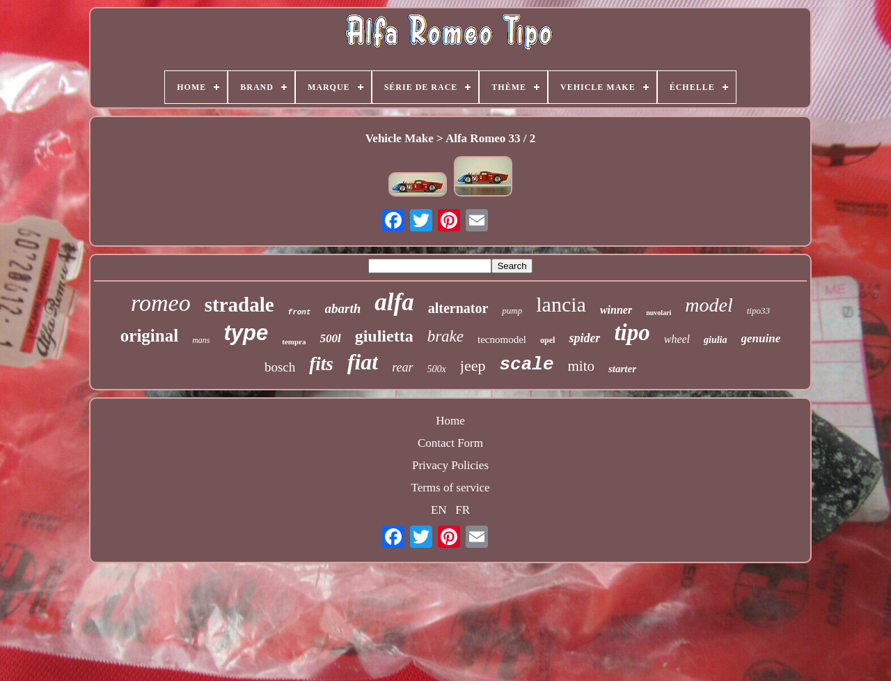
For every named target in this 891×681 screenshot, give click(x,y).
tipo (631, 332)
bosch (280, 367)
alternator (458, 308)
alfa (393, 302)
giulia (715, 340)
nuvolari (658, 312)
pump (512, 310)
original (149, 335)
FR (462, 510)
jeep (473, 365)
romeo (161, 303)
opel (547, 340)
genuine (761, 338)
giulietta (384, 336)
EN (439, 510)
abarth (343, 308)
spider (584, 338)
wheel (677, 339)
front (299, 312)
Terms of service (450, 487)
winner (616, 310)
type (245, 333)
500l (330, 338)
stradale (239, 304)
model (708, 305)
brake (445, 336)
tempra (294, 341)
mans (201, 340)
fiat (362, 361)
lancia (561, 304)
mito (580, 366)
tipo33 (758, 310)
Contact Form (450, 443)
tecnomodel (502, 339)
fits (321, 363)
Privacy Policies (450, 465)
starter (622, 368)
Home (450, 420)
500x (436, 369)
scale (526, 364)
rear (402, 367)
